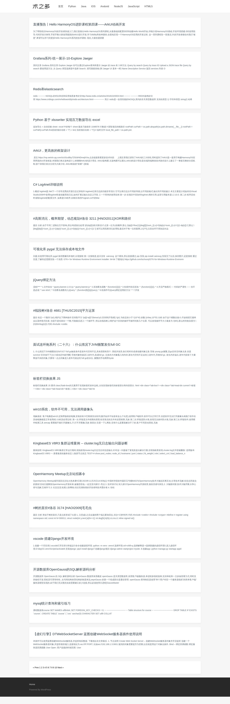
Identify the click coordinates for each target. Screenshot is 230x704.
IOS (93, 6)
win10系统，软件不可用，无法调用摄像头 (63, 409)
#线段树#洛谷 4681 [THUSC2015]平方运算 (64, 310)
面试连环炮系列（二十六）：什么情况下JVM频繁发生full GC (76, 344)
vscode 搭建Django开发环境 (53, 538)
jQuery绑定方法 (44, 280)
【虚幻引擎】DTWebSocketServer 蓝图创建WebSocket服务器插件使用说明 (87, 634)
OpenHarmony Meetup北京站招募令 (59, 474)
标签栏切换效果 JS (46, 378)
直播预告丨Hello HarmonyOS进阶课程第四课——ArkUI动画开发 (79, 24)
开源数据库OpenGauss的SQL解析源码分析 (64, 569)
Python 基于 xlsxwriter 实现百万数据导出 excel (66, 120)
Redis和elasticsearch (48, 89)
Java (83, 6)
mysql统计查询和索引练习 (52, 603)
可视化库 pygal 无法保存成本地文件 (59, 249)
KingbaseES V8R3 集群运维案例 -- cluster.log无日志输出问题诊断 (80, 443)
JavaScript (133, 6)
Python (72, 6)
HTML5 (148, 6)
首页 (60, 6)
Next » (61, 667)
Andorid (104, 6)
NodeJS (118, 6)
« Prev (36, 667)
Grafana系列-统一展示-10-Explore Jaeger (63, 58)
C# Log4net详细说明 (48, 184)
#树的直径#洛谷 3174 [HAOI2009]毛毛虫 (62, 508)
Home (32, 684)
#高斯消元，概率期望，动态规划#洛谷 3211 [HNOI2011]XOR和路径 (82, 218)
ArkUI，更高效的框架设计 (51, 150)
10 (56, 667)
